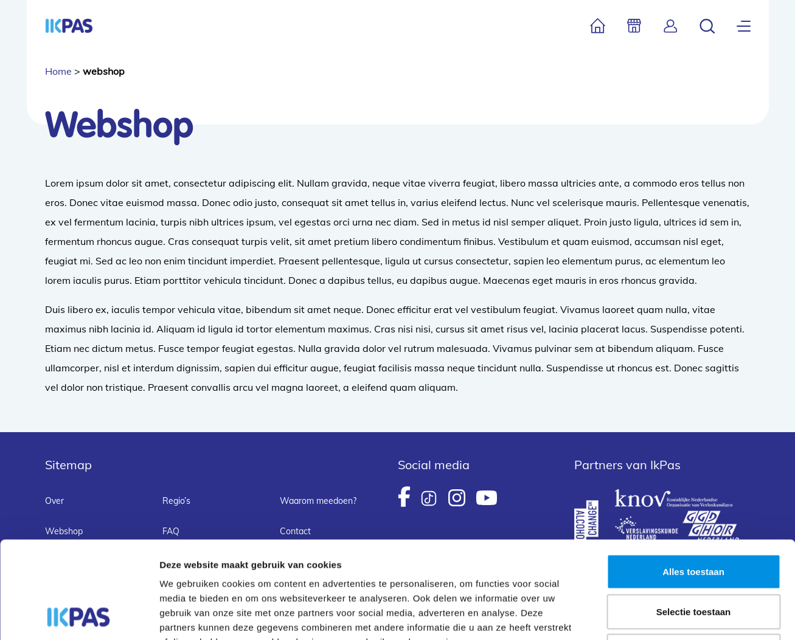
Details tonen (657, 616)
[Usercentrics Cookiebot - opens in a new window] (79, 616)
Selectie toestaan (693, 520)
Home (58, 71)
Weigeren (693, 560)
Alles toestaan (693, 480)
